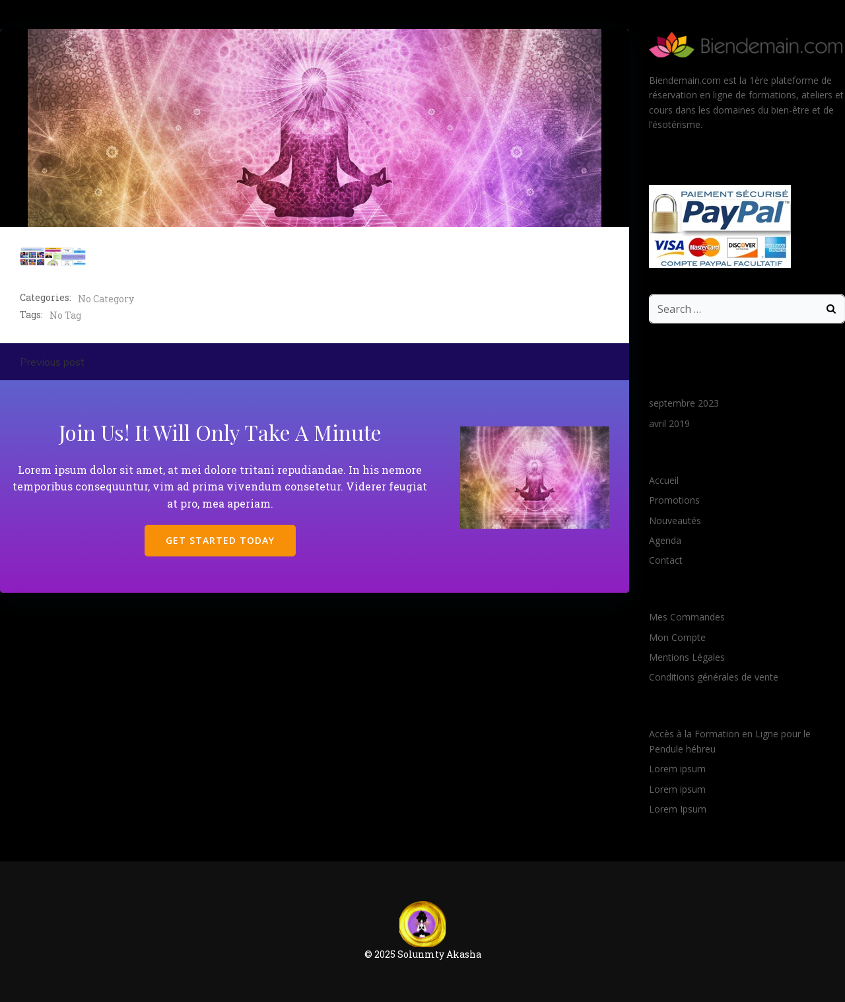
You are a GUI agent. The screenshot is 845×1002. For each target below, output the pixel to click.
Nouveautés (675, 520)
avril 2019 (669, 423)
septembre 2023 (684, 403)
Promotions (674, 500)
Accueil (664, 480)
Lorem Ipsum (677, 809)
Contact (666, 560)
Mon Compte (677, 637)
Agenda (665, 540)
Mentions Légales (687, 657)
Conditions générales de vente (713, 677)
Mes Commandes (687, 617)
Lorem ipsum (677, 768)
